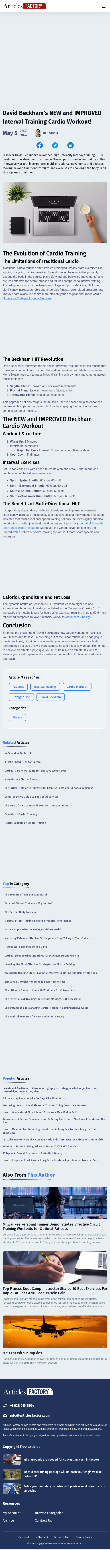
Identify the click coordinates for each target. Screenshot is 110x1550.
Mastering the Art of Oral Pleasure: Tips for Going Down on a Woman (44, 1105)
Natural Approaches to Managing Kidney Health (33, 929)
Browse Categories (52, 1513)
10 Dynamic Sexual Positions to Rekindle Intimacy (32, 1153)
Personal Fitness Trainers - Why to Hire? (29, 903)
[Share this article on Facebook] (39, 145)
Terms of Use (61, 1538)
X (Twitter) (42, 1538)
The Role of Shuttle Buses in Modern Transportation (36, 805)
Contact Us (46, 1521)
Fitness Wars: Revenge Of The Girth (26, 946)
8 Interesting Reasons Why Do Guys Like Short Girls (34, 1098)
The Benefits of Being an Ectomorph (26, 894)
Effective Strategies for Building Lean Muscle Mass (35, 981)
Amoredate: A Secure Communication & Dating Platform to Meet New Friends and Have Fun (55, 1121)
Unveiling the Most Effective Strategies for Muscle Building (40, 964)
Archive (9, 1521)
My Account (12, 1513)
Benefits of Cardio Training (21, 814)
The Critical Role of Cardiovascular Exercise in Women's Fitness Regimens (49, 788)
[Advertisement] (55, 40)
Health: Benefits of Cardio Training (25, 822)
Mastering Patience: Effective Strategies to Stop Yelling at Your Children (48, 938)
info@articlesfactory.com (27, 1415)
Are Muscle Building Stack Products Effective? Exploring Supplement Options (51, 973)
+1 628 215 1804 (19, 1405)
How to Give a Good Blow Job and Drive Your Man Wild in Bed (39, 1112)
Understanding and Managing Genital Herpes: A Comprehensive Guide (46, 1007)
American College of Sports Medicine (27, 298)
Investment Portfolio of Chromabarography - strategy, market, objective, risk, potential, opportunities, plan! (50, 1090)
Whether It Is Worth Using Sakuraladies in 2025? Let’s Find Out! (40, 1146)
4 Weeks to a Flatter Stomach (22, 779)
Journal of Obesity (78, 617)
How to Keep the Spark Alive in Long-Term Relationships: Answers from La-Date (50, 1160)
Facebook (23, 1538)
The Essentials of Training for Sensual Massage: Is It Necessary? (43, 999)
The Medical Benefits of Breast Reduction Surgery (34, 1016)
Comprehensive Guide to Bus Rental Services (31, 796)
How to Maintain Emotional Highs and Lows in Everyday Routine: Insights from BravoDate (49, 1131)
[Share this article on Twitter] (55, 145)
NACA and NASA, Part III (18, 753)
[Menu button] (103, 6)
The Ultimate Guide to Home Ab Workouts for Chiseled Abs (40, 990)
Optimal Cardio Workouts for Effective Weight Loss (35, 770)
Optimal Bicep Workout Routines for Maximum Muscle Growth (42, 955)
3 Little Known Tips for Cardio (23, 762)
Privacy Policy (84, 1538)
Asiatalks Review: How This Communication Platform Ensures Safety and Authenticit (53, 1139)
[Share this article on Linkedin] (70, 145)
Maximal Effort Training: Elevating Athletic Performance (38, 920)
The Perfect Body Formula (20, 912)
